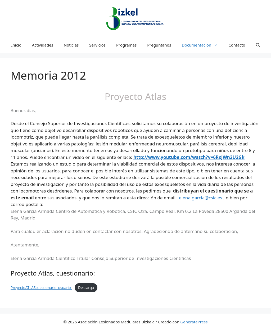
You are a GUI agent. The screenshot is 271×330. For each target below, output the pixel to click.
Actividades (42, 45)
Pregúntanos (159, 45)
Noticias (71, 45)
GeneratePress (193, 321)
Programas (126, 45)
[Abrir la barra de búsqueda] (258, 45)
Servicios (97, 45)
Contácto (236, 45)
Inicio (16, 45)
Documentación (202, 45)
